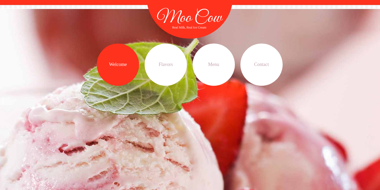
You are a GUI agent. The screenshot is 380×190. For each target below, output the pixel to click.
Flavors (166, 64)
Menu (213, 64)
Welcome (118, 64)
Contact (261, 64)
